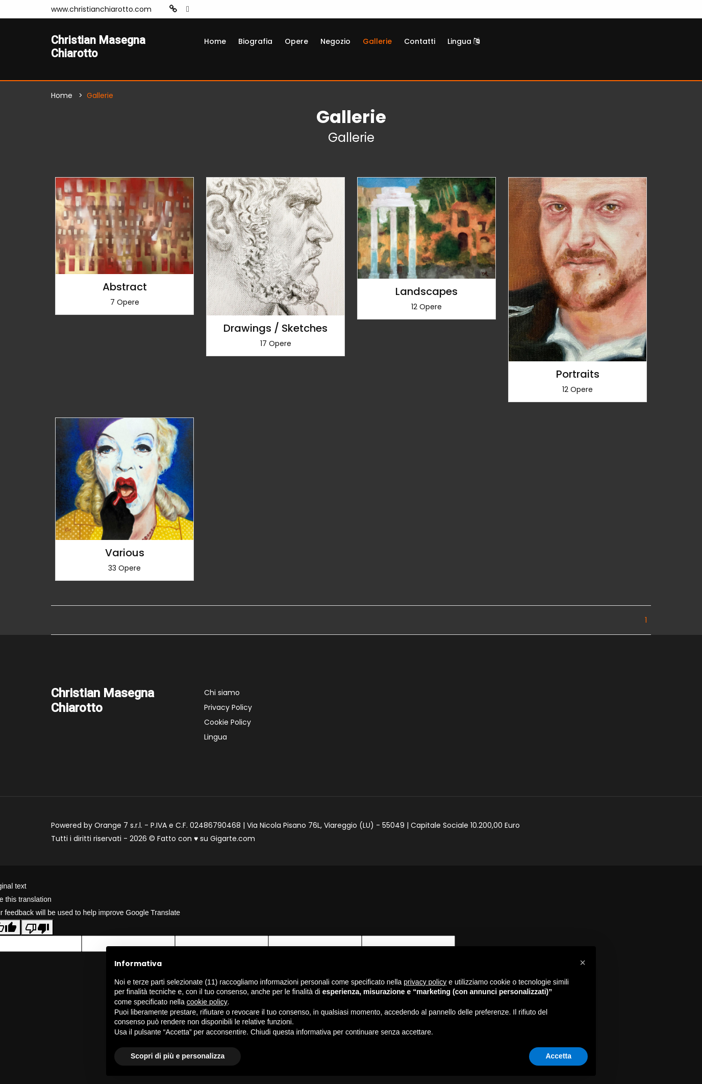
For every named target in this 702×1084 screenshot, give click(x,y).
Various (124, 555)
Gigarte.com (232, 841)
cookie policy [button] (207, 1002)
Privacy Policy (228, 710)
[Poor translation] (37, 930)
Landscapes (426, 294)
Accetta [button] (558, 1056)
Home (215, 41)
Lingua (463, 41)
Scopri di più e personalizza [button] (177, 1056)
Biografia (255, 41)
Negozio (335, 41)
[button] (582, 962)
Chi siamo (222, 695)
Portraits (577, 376)
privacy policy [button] (425, 982)
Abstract (125, 289)
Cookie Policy (227, 725)
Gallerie (377, 41)
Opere (296, 41)
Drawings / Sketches (275, 331)
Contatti (419, 41)
